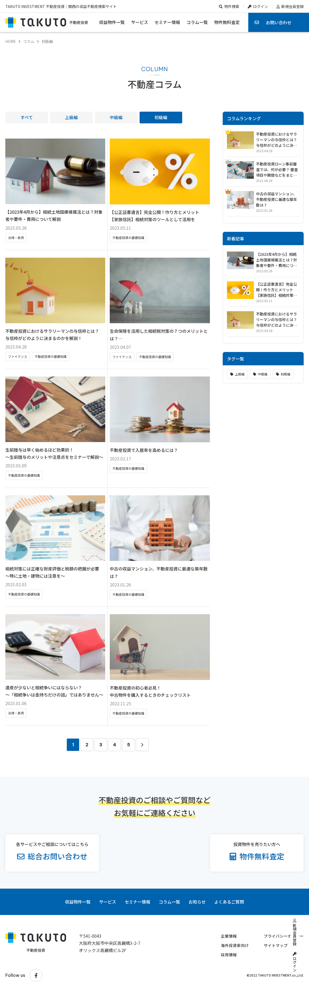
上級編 (71, 117)
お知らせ (197, 905)
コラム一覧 (197, 22)
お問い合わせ (278, 22)
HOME (10, 41)
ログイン (260, 6)
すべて (27, 117)
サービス (139, 22)
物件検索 (231, 6)
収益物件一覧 (112, 22)
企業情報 (224, 939)
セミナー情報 (167, 22)
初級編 (160, 117)
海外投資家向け (231, 948)
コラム (28, 41)
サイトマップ (274, 948)
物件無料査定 (227, 22)
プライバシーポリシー (282, 939)
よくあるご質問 (229, 905)
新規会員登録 (292, 6)
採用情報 (224, 958)
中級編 (116, 117)
